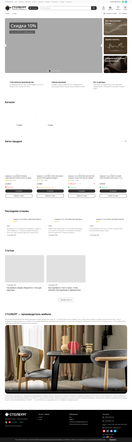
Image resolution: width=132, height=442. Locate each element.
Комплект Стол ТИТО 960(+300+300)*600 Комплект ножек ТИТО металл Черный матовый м (81, 177)
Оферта (71, 419)
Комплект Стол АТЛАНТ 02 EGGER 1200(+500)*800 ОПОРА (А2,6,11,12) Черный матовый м (111, 177)
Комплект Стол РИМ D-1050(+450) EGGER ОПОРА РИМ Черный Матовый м (50, 177)
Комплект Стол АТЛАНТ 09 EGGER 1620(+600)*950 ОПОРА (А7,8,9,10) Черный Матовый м (18, 177)
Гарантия (41, 2)
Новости (21, 2)
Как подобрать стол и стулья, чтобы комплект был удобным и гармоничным (64, 289)
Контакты (69, 2)
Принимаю (113, 439)
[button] (4, 45)
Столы (14, 13)
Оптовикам (55, 2)
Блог (16, 2)
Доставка (28, 2)
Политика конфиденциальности (78, 422)
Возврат (47, 2)
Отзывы (62, 2)
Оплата (34, 2)
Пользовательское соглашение (78, 424)
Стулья (7, 13)
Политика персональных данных (13, 425)
